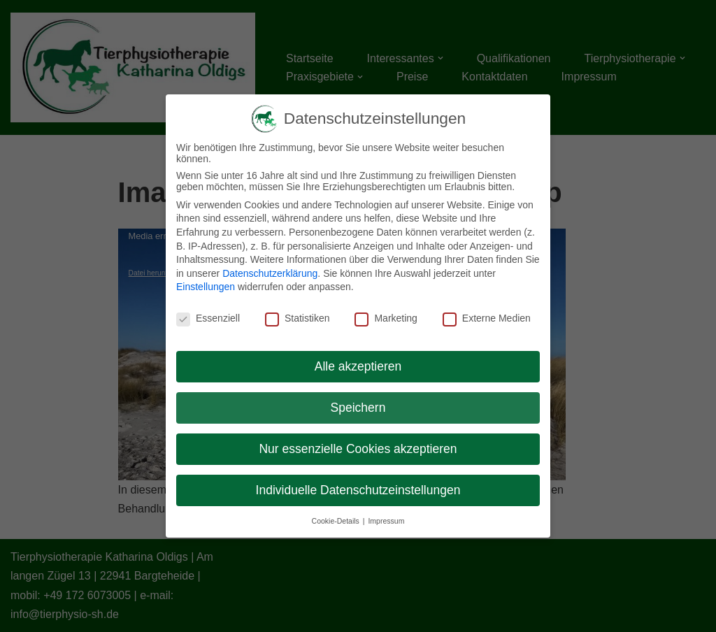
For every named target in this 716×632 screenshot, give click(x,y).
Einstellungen (205, 286)
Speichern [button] (358, 408)
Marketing (386, 318)
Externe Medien (487, 318)
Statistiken (297, 318)
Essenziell (208, 318)
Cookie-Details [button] (336, 521)
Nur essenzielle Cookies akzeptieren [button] (358, 449)
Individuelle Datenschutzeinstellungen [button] (358, 490)
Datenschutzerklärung (269, 273)
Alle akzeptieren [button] (358, 366)
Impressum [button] (386, 521)
